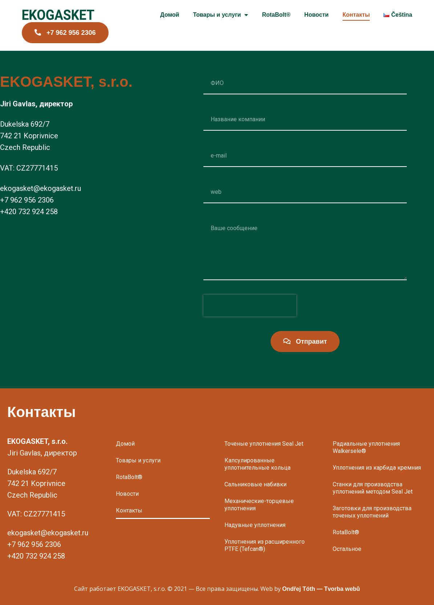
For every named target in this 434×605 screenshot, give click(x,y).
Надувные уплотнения (254, 525)
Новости (316, 15)
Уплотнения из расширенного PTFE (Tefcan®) (264, 545)
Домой (169, 15)
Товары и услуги (220, 15)
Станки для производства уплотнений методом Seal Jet (373, 488)
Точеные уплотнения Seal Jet (263, 443)
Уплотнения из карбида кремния (377, 467)
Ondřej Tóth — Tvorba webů (321, 589)
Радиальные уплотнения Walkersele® (366, 447)
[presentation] (249, 305)
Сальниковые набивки (255, 484)
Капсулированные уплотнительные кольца (257, 464)
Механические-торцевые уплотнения (259, 505)
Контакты (356, 15)
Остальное (347, 548)
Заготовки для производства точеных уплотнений (372, 512)
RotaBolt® (276, 15)
